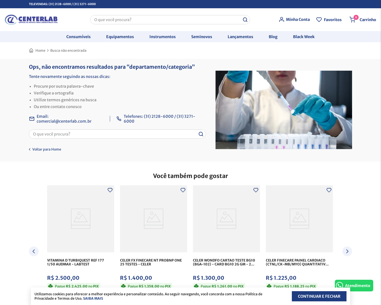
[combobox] (170, 19)
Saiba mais (93, 298)
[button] (78, 36)
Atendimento (357, 285)
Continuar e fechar (319, 296)
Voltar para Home (46, 149)
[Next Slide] (347, 251)
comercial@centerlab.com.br (64, 121)
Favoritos (333, 19)
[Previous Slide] (34, 251)
